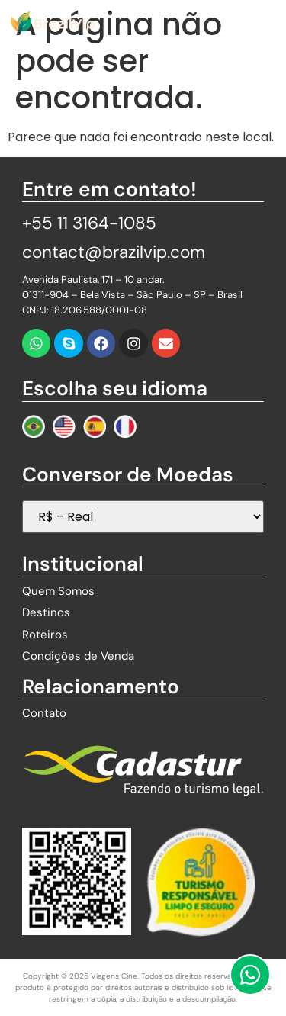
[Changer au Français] (125, 426)
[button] (270, 21)
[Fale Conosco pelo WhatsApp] (250, 974)
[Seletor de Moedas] (143, 516)
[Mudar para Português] (33, 426)
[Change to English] (64, 426)
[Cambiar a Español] (94, 426)
